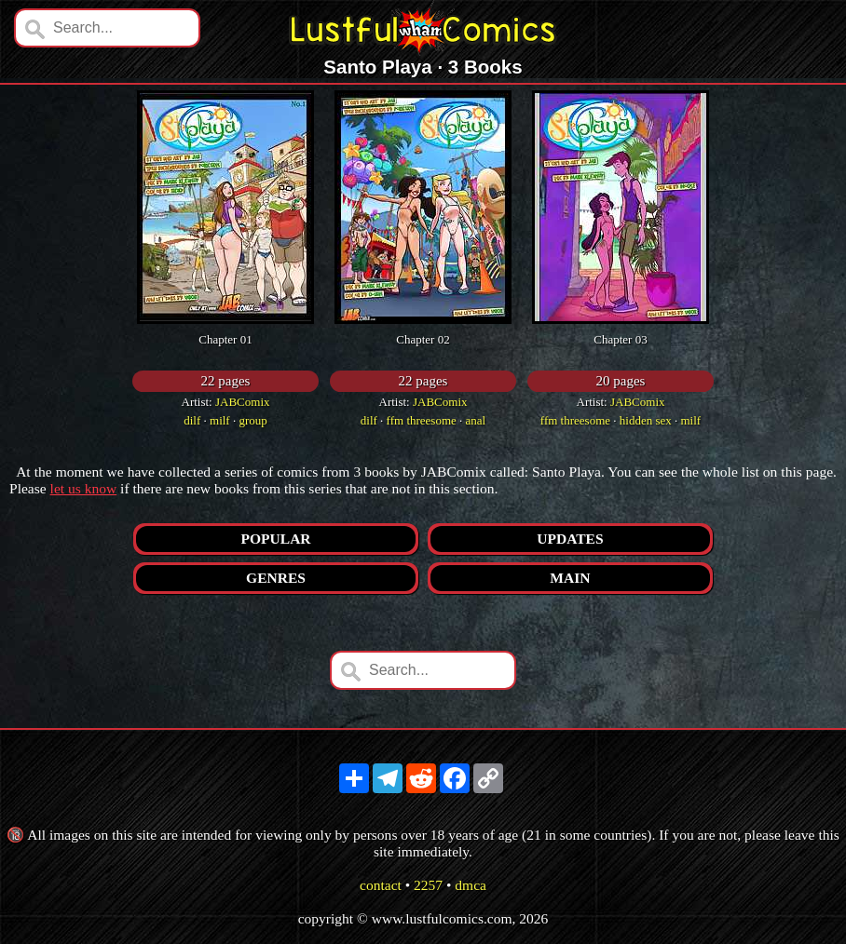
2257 (428, 885)
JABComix (242, 402)
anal (476, 420)
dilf (192, 420)
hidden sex (646, 420)
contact (381, 885)
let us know (83, 488)
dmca (470, 885)
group (252, 420)
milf (220, 420)
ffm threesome (422, 420)
